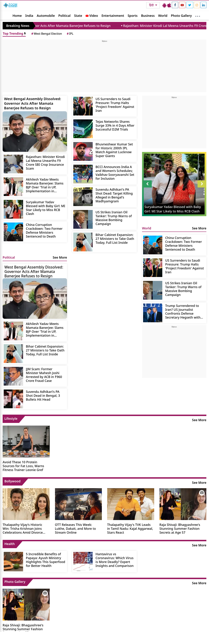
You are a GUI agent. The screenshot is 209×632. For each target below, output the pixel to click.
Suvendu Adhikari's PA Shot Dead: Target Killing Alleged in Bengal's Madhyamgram (114, 195)
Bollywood (12, 481)
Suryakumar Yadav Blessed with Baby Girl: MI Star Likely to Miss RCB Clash (45, 208)
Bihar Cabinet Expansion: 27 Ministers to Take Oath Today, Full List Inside (115, 238)
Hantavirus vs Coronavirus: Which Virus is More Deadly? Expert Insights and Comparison (115, 560)
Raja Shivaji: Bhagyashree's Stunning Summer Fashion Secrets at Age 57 (179, 528)
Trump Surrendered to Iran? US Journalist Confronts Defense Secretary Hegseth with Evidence (182, 311)
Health (9, 544)
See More (60, 257)
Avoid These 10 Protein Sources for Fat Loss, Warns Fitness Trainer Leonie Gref (23, 466)
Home (17, 15)
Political (64, 15)
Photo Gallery (181, 15)
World (162, 15)
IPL (69, 34)
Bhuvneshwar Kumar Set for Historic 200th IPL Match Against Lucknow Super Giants (114, 150)
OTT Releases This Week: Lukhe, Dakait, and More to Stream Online (75, 528)
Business (148, 15)
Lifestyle (10, 418)
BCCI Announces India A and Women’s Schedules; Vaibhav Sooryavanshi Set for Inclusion (115, 172)
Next (202, 183)
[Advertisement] (104, 67)
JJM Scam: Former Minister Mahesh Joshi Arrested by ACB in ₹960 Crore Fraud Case (44, 375)
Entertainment (113, 15)
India (29, 15)
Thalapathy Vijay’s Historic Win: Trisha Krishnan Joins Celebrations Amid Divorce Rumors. (23, 528)
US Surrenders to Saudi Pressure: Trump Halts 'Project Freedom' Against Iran (115, 104)
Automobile (46, 15)
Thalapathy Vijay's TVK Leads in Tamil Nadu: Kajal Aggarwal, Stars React (130, 528)
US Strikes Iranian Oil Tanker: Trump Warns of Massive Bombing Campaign (114, 218)
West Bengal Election (46, 34)
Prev (147, 183)
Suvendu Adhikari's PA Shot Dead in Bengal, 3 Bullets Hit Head (43, 395)
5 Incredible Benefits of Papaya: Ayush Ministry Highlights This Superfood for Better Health (45, 560)
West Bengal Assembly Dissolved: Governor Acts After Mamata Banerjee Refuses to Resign (32, 103)
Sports (132, 15)
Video (92, 15)
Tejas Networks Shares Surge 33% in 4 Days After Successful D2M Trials (115, 125)
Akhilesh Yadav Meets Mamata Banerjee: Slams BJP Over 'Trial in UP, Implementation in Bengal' (44, 185)
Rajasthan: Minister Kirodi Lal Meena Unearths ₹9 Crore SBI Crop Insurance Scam (45, 162)
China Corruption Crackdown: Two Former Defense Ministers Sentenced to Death (44, 230)
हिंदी (151, 5)
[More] (197, 15)
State (78, 15)
